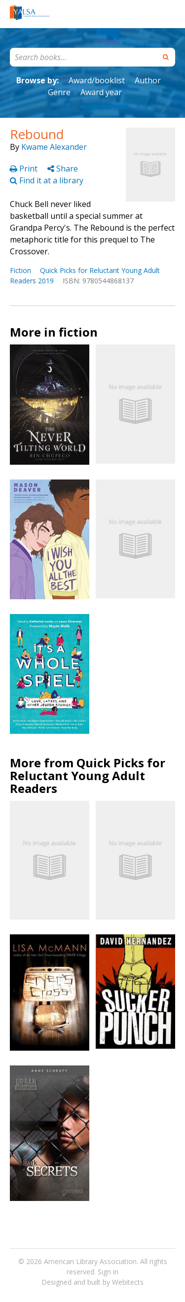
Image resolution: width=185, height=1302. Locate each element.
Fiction (20, 270)
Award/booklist (97, 80)
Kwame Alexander (54, 146)
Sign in (108, 1271)
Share (62, 168)
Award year (101, 92)
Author (148, 80)
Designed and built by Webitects (92, 1282)
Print (24, 168)
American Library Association (90, 1261)
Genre (59, 92)
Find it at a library (46, 180)
